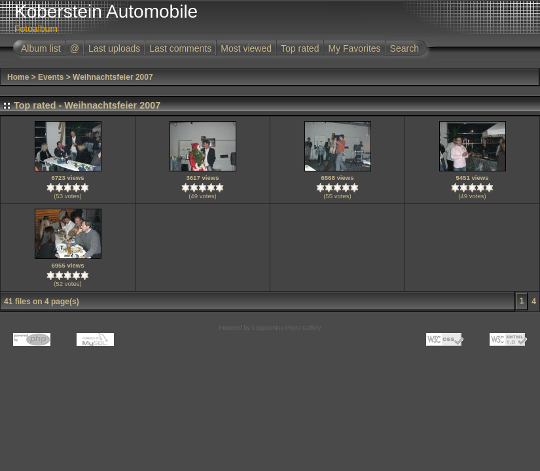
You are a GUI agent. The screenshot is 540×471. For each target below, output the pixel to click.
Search (404, 48)
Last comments (180, 48)
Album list (41, 48)
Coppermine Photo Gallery (286, 327)
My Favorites (354, 48)
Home (18, 77)
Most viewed (246, 48)
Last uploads (114, 48)
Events (50, 77)
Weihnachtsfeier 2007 (113, 77)
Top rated (300, 48)
